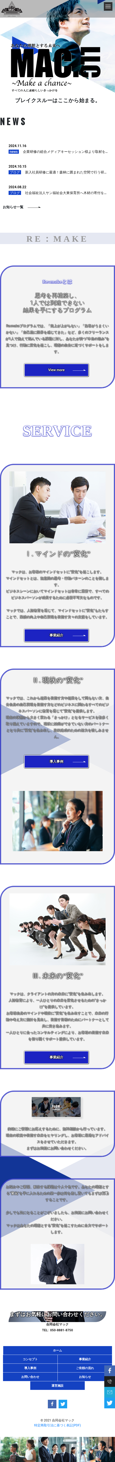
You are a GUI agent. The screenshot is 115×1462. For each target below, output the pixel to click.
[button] (56, 370)
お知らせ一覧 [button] (13, 207)
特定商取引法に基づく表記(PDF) (57, 1425)
